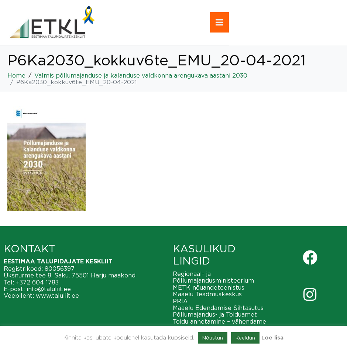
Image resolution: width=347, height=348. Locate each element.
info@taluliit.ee (49, 289)
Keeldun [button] (245, 337)
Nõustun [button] (212, 337)
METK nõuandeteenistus (208, 287)
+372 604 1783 (37, 282)
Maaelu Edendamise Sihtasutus (218, 307)
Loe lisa (272, 338)
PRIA (180, 301)
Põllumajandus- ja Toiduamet (215, 314)
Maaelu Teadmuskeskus (207, 294)
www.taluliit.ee (57, 295)
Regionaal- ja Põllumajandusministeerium (213, 277)
